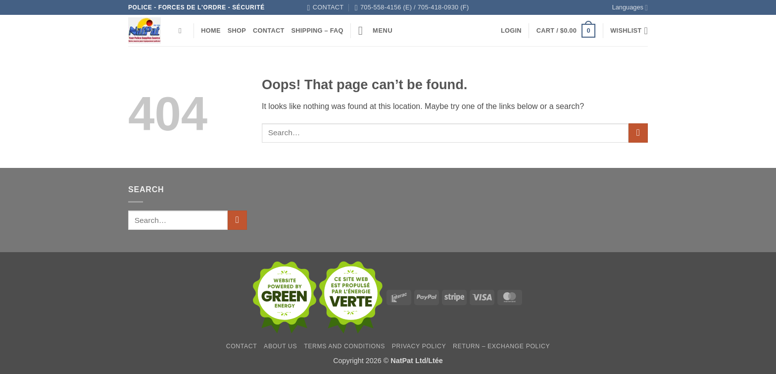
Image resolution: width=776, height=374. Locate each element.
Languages (630, 7)
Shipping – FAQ (317, 30)
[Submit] (638, 133)
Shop (237, 30)
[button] (375, 30)
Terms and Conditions (344, 346)
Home (210, 30)
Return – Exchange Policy (501, 346)
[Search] (182, 30)
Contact (268, 30)
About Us (280, 346)
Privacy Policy (419, 346)
